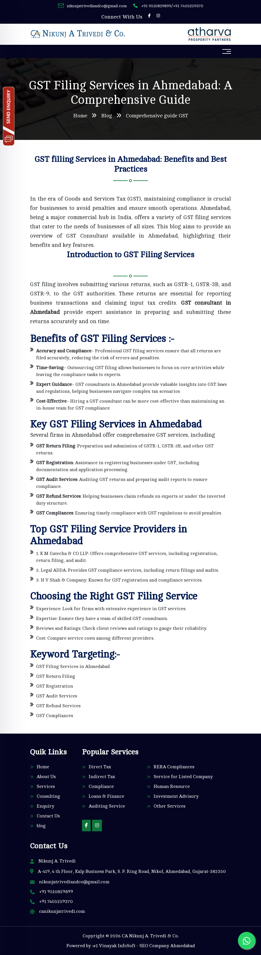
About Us (46, 776)
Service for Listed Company (183, 776)
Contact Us (48, 816)
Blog (106, 116)
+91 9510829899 (156, 6)
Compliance (101, 786)
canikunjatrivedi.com (62, 911)
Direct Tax (100, 766)
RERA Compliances (174, 766)
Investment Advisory (176, 796)
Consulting (48, 796)
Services (46, 786)
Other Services (169, 806)
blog (41, 825)
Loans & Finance (106, 796)
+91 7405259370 (188, 6)
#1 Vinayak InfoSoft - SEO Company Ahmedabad (144, 945)
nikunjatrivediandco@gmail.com (97, 6)
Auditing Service (107, 806)
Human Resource (172, 786)
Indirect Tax (102, 776)
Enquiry (45, 806)
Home (80, 116)
